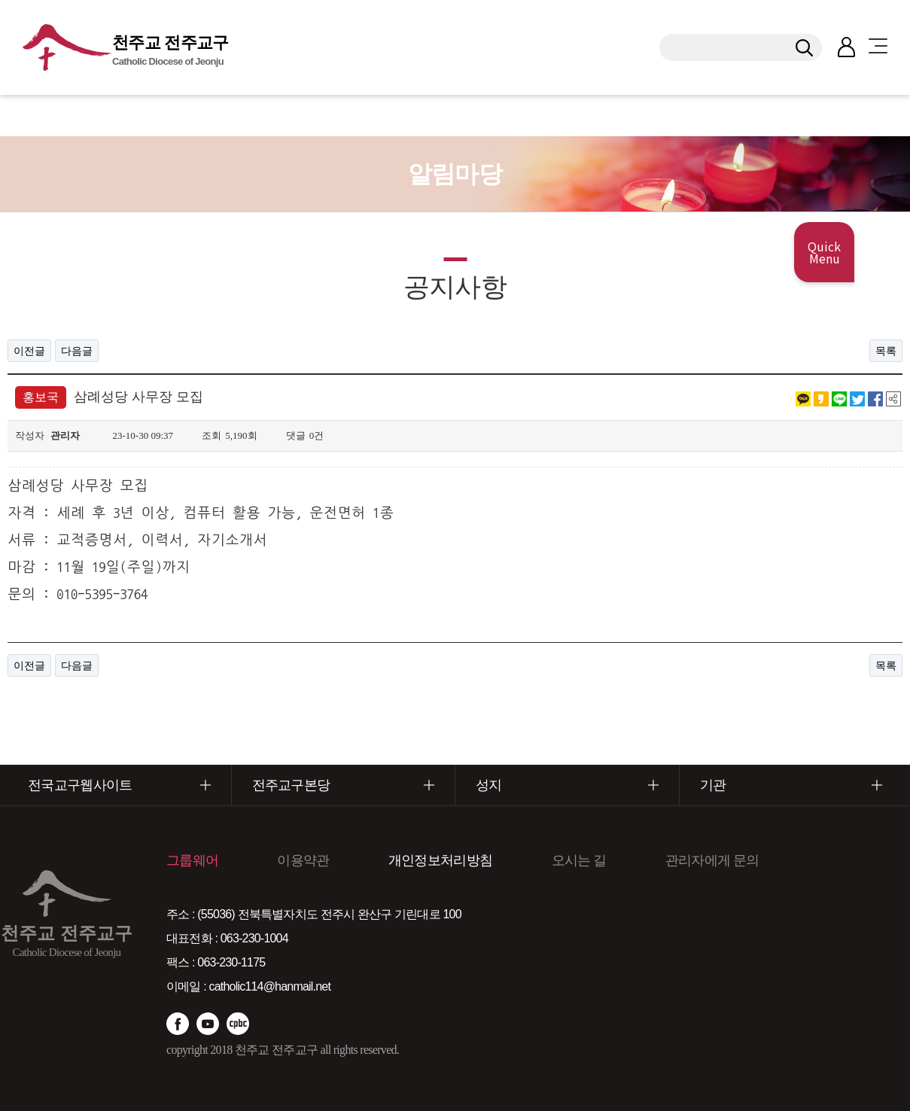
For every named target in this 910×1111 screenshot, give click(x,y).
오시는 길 (579, 860)
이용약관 (303, 860)
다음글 (77, 351)
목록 (885, 351)
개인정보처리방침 (440, 860)
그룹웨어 (192, 860)
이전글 (29, 351)
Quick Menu (824, 252)
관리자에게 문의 (712, 860)
